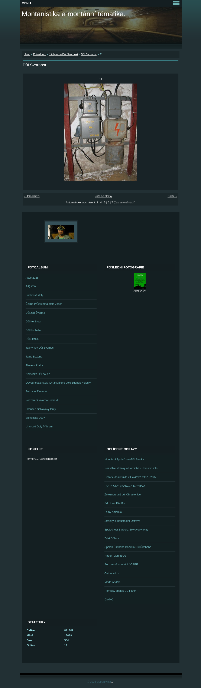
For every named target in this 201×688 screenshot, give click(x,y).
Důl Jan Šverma (35, 312)
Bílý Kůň (31, 286)
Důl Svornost (89, 54)
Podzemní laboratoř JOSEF (121, 564)
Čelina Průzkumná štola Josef (44, 303)
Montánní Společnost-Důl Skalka (124, 459)
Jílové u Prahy (34, 365)
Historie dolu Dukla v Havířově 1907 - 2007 (130, 477)
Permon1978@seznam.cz (41, 458)
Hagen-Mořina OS (115, 555)
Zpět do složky (103, 196)
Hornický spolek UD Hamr (120, 590)
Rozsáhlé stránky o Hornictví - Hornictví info (131, 468)
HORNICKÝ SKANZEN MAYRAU (124, 485)
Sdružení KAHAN (115, 503)
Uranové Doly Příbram (39, 426)
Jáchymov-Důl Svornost (63, 54)
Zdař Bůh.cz (111, 538)
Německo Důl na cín (38, 374)
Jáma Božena (34, 356)
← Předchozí (32, 196)
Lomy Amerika (113, 512)
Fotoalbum (39, 54)
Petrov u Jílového (36, 391)
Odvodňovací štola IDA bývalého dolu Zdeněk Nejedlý (58, 382)
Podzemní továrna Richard (42, 400)
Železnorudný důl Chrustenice (122, 494)
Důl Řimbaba (33, 330)
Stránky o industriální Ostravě (122, 520)
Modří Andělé (112, 582)
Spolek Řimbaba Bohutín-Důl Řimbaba (127, 547)
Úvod (27, 54)
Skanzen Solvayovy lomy (41, 409)
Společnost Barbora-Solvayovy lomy (126, 529)
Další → (172, 196)
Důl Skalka (32, 338)
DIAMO (108, 599)
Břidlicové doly (34, 295)
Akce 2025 (32, 277)
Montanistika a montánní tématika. (74, 14)
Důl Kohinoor (33, 321)
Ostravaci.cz (111, 573)
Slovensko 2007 (35, 417)
